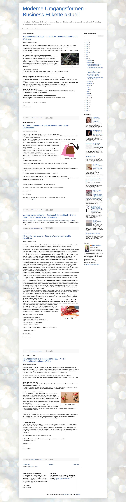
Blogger (78, 494)
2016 (87, 102)
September (90, 83)
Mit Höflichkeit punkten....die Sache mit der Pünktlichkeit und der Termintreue (97, 166)
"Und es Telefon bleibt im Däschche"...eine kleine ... (93, 75)
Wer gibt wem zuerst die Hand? (93, 233)
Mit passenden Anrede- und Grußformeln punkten (98, 145)
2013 (87, 108)
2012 (87, 110)
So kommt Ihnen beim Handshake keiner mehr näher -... (95, 68)
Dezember (89, 60)
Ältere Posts (76, 464)
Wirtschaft (33, 29)
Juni (88, 89)
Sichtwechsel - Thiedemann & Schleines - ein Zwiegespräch (96, 119)
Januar (89, 97)
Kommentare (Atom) (33, 466)
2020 (87, 54)
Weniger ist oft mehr (90, 156)
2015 (87, 104)
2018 (87, 58)
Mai (88, 91)
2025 (87, 44)
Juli (88, 87)
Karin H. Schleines (96, 245)
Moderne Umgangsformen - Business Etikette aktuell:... (94, 71)
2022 (87, 50)
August (89, 85)
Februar (89, 95)
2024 (87, 46)
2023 (87, 48)
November (89, 62)
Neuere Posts (26, 464)
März (88, 93)
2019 (87, 56)
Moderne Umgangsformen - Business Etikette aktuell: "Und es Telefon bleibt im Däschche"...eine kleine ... (49, 216)
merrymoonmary (66, 494)
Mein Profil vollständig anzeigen (91, 264)
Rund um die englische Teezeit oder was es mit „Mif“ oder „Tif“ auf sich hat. (94, 180)
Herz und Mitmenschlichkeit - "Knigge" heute (97, 222)
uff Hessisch (24, 29)
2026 (87, 42)
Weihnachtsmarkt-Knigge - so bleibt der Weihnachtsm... (94, 65)
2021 (87, 52)
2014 (87, 106)
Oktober (89, 81)
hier (34, 199)
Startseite (51, 464)
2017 (87, 100)
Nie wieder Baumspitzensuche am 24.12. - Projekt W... (95, 78)
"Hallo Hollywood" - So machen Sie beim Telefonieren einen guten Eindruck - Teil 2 (98, 132)
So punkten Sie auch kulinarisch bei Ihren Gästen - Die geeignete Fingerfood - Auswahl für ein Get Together (97, 209)
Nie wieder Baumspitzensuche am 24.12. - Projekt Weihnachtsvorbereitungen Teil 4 (44, 360)
